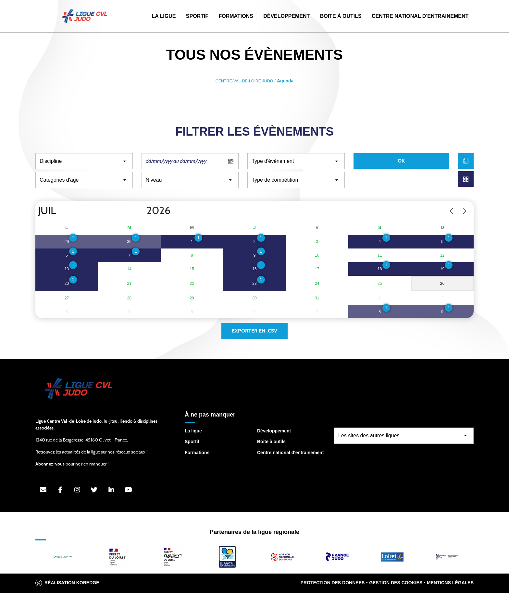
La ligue (193, 430)
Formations (235, 16)
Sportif (197, 16)
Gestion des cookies (395, 582)
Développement (286, 16)
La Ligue (164, 16)
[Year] (141, 211)
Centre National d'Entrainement (420, 16)
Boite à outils (341, 16)
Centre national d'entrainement (290, 452)
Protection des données (333, 582)
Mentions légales (450, 582)
